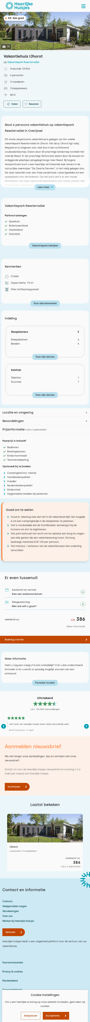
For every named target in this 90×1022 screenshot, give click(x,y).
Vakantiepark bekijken (45, 245)
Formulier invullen (45, 682)
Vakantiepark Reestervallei (23, 62)
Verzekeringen (10, 911)
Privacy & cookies (12, 971)
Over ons (7, 916)
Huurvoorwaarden (12, 962)
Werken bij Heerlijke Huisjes (18, 921)
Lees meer (43, 187)
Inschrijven (14, 786)
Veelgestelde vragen (14, 906)
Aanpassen (30, 1015)
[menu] (83, 6)
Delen (12, 104)
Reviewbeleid (10, 980)
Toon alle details (45, 356)
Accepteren (53, 1015)
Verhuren (10, 932)
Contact (7, 901)
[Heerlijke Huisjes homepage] (19, 6)
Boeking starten (14, 639)
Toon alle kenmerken (45, 303)
